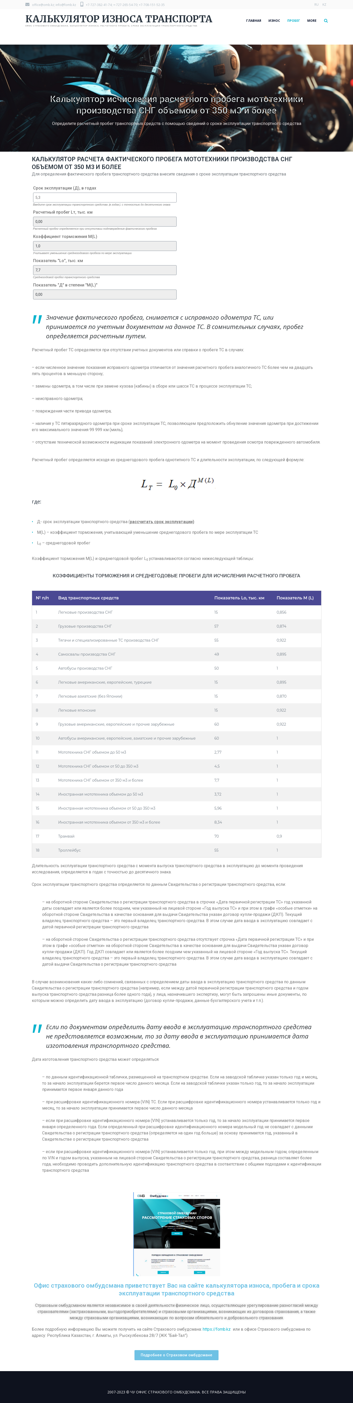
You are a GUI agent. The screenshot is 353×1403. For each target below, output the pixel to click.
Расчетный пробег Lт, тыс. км (63, 212)
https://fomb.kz (217, 1329)
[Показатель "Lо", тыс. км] (105, 270)
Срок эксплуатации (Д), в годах (64, 188)
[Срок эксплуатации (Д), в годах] (105, 197)
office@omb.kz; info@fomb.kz (50, 5)
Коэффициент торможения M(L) (65, 236)
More (312, 20)
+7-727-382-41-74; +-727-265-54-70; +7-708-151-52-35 (122, 5)
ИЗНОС (274, 20)
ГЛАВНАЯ (253, 20)
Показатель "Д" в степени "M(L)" (65, 285)
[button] (176, 1355)
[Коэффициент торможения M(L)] (105, 246)
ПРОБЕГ (293, 20)
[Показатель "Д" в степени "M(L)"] (105, 294)
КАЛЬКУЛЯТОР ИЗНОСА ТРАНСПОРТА (118, 19)
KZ (324, 4)
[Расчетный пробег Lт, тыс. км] (105, 222)
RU (316, 4)
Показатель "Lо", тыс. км (58, 260)
